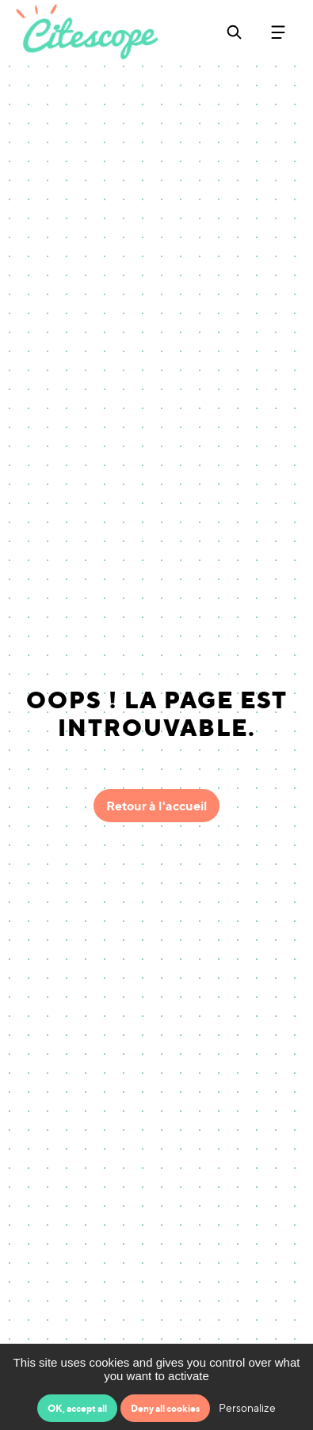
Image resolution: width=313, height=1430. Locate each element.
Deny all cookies (165, 1408)
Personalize (247, 1407)
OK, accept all (77, 1408)
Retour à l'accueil (156, 806)
